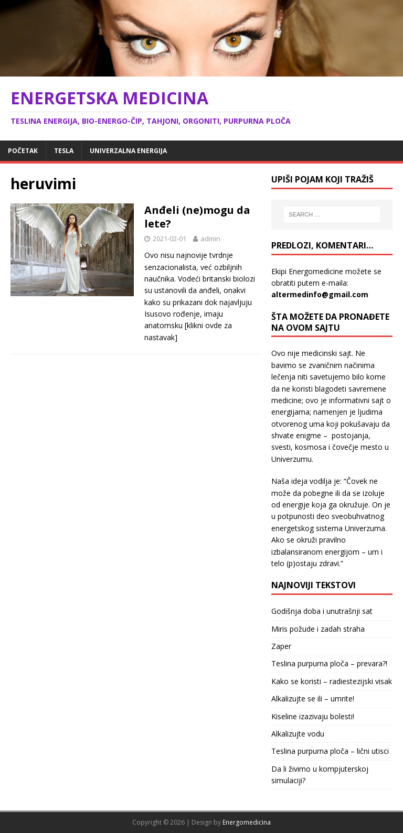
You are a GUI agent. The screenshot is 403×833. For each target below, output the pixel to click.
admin (210, 238)
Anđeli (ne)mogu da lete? (197, 217)
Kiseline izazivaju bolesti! (312, 716)
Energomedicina (246, 822)
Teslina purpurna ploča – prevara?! (329, 663)
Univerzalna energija (128, 150)
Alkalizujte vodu (297, 734)
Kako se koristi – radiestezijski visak (331, 681)
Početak (23, 150)
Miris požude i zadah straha (318, 629)
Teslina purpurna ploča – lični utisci (330, 751)
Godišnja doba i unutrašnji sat (322, 611)
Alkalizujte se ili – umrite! (312, 699)
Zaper (281, 646)
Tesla (63, 150)
